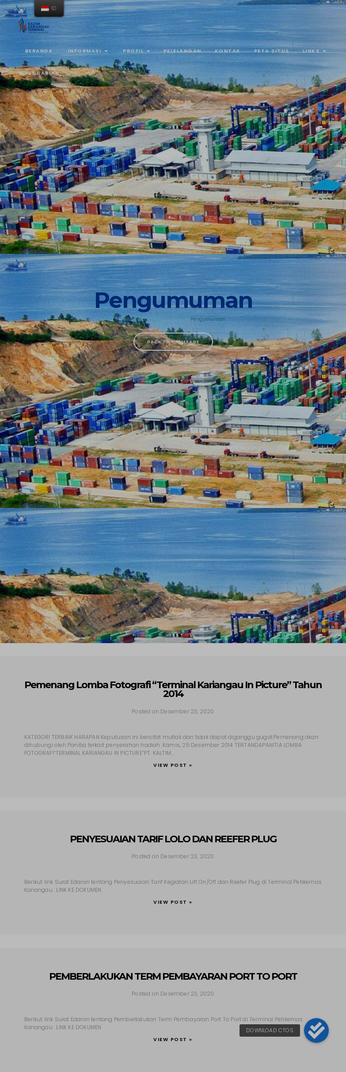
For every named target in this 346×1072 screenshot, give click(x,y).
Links (314, 50)
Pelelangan (182, 50)
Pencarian (42, 72)
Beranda (39, 50)
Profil (135, 50)
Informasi (87, 50)
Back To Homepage (173, 342)
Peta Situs (271, 50)
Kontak (228, 50)
